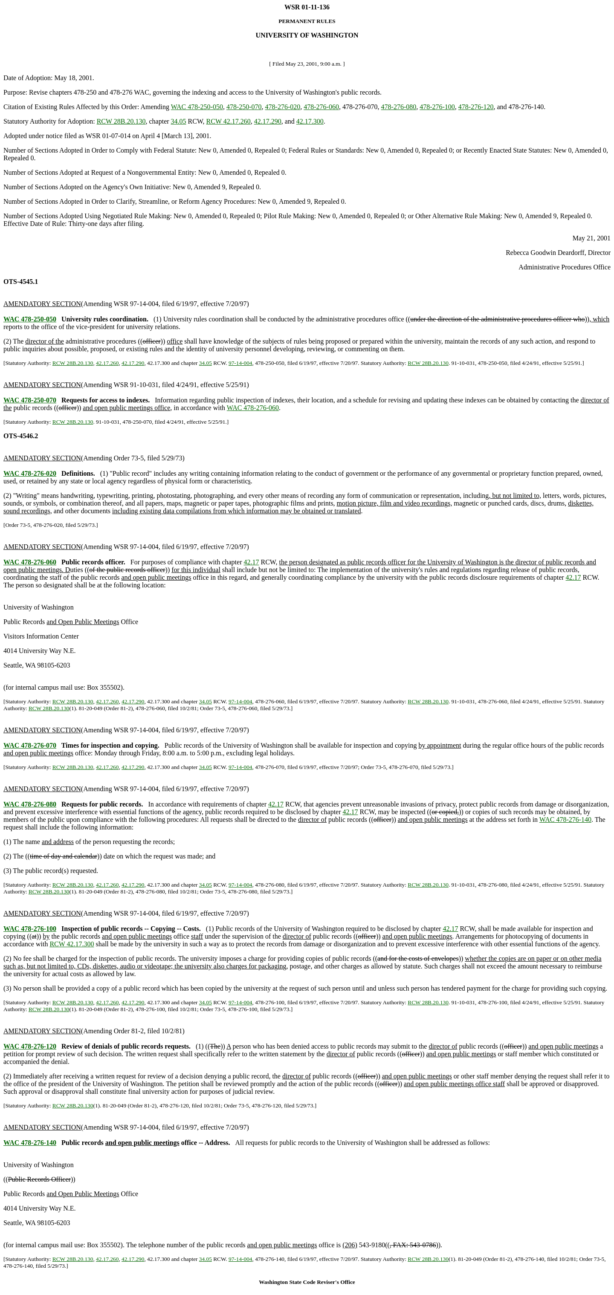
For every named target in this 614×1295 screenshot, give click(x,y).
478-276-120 (476, 106)
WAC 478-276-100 (29, 928)
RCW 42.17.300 (71, 944)
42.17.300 (310, 121)
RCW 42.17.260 (228, 121)
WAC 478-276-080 (29, 804)
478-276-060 (321, 106)
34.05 (178, 121)
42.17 (251, 562)
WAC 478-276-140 (565, 819)
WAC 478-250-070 (29, 400)
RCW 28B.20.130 (121, 121)
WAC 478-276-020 (29, 473)
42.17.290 (267, 121)
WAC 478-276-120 (29, 1046)
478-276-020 (283, 106)
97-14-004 (240, 363)
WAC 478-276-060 (253, 407)
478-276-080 (399, 106)
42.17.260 (107, 363)
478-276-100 (437, 106)
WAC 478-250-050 (197, 106)
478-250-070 (244, 106)
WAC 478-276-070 (29, 745)
